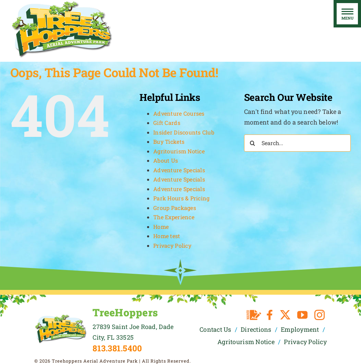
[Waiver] (253, 315)
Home (161, 226)
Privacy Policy (172, 245)
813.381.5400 (117, 348)
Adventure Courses (179, 113)
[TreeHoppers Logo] (60, 317)
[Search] (252, 143)
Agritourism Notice (179, 151)
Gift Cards (166, 122)
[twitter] (285, 315)
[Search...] (297, 143)
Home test (166, 235)
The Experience (173, 217)
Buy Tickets (168, 141)
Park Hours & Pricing (181, 198)
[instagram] (319, 315)
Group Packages (174, 207)
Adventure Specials (179, 170)
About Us (165, 160)
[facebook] (269, 315)
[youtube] (302, 315)
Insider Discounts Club (183, 132)
